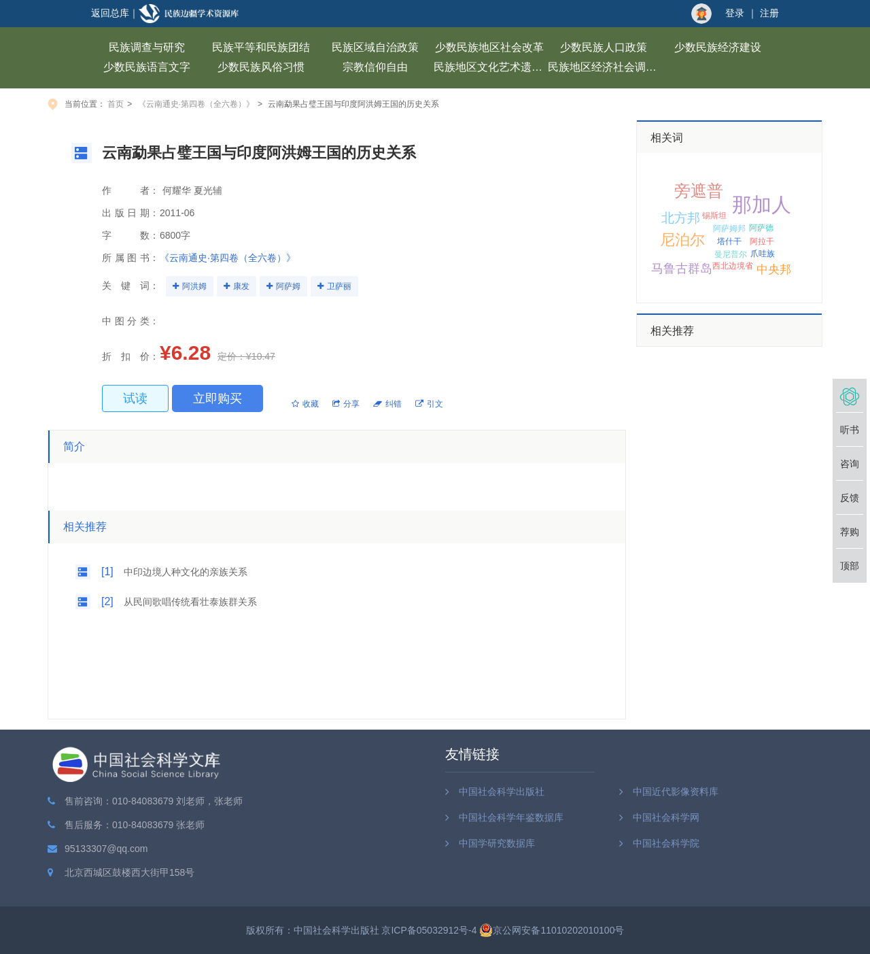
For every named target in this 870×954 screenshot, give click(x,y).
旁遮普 (698, 191)
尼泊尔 (682, 239)
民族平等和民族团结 (261, 47)
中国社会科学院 (666, 843)
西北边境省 (732, 266)
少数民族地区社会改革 (489, 47)
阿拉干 (762, 241)
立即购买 (217, 398)
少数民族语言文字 (146, 67)
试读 (135, 398)
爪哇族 (762, 253)
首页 (115, 104)
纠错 (387, 404)
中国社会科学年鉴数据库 (511, 817)
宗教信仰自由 (375, 67)
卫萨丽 (339, 286)
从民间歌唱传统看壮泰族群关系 (190, 601)
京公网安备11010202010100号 (551, 930)
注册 (769, 12)
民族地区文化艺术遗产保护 (491, 67)
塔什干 (729, 241)
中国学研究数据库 (497, 843)
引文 (429, 404)
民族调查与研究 (147, 47)
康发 (241, 286)
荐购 (849, 531)
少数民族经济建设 (717, 47)
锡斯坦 (714, 215)
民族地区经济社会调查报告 (605, 67)
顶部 (849, 565)
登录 (734, 12)
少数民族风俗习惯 (261, 67)
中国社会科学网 (666, 817)
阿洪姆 (194, 286)
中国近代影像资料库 (675, 791)
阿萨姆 (288, 286)
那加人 (761, 205)
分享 (346, 404)
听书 (849, 429)
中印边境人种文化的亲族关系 (185, 571)
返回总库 (110, 12)
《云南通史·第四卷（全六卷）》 (196, 104)
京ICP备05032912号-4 (428, 930)
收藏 (305, 404)
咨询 (849, 463)
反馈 (849, 497)
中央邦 (773, 269)
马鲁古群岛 (681, 268)
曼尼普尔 (730, 254)
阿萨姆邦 (729, 228)
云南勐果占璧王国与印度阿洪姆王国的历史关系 (353, 104)
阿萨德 (761, 228)
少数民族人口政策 (603, 47)
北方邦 (680, 218)
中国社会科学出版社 (501, 791)
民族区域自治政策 (375, 47)
